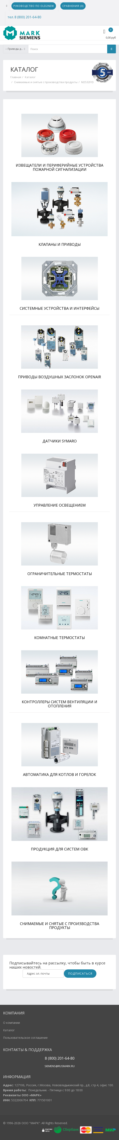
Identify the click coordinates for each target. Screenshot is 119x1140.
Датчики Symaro (59, 440)
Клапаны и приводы (60, 244)
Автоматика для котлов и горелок (59, 774)
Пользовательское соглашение (25, 1038)
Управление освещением (60, 505)
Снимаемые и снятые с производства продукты (46, 82)
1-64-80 (68, 1058)
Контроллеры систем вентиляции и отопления (59, 703)
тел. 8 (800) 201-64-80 (24, 17)
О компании (11, 1023)
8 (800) (50, 1058)
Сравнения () (73, 6)
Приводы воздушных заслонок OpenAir (59, 376)
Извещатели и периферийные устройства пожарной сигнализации (59, 167)
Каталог (30, 77)
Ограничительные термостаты (59, 573)
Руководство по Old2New (33, 6)
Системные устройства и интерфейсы (59, 308)
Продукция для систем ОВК (59, 849)
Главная (15, 77)
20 (59, 1058)
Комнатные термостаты (59, 637)
